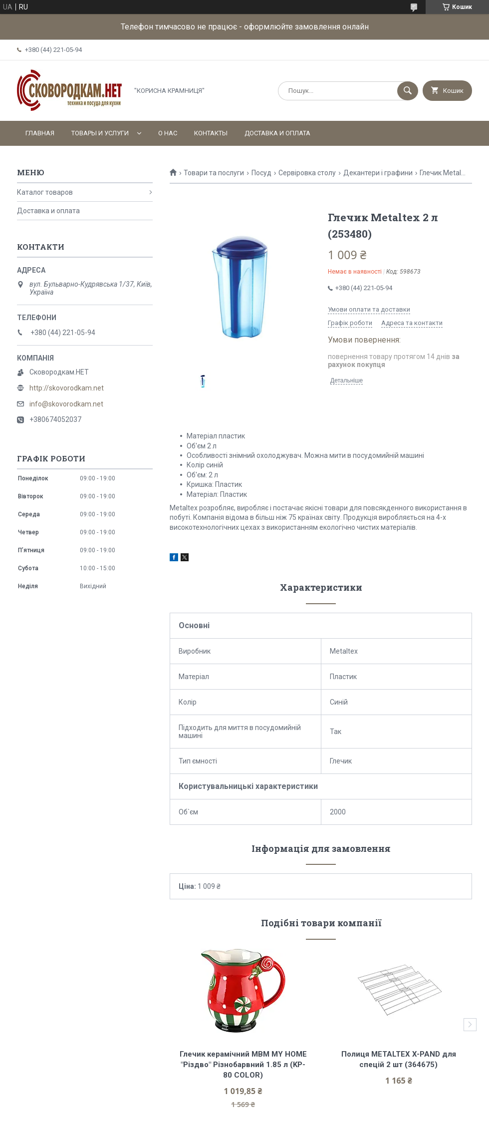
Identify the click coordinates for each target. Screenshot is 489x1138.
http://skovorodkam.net (66, 388)
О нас (167, 133)
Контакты (211, 133)
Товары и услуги (100, 133)
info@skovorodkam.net (66, 404)
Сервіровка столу (307, 173)
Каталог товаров (45, 192)
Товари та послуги (214, 173)
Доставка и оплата (277, 133)
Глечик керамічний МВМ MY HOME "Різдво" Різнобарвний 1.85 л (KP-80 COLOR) (244, 1065)
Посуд (261, 173)
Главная (39, 133)
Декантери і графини (378, 173)
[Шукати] (407, 90)
